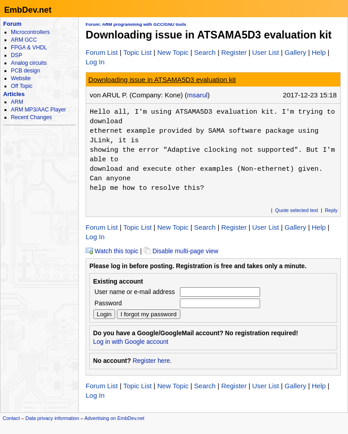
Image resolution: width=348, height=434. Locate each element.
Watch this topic (112, 251)
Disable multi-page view (181, 251)
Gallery (295, 52)
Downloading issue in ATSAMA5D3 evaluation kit (162, 79)
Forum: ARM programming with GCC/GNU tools (136, 24)
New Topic (172, 52)
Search (205, 52)
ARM (17, 102)
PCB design (25, 71)
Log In (95, 62)
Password (108, 303)
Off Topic (21, 86)
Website (21, 78)
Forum (12, 23)
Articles (13, 94)
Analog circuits (29, 63)
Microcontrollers (30, 32)
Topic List (137, 52)
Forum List (102, 52)
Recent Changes (31, 117)
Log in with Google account (131, 341)
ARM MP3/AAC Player (38, 109)
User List (265, 52)
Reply (331, 210)
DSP (16, 55)
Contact (11, 418)
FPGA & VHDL (29, 47)
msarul (197, 95)
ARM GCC (24, 40)
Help (319, 52)
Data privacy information (52, 418)
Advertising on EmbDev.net (114, 418)
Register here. (152, 360)
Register (233, 52)
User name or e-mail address (135, 292)
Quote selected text (296, 210)
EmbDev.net (27, 9)
